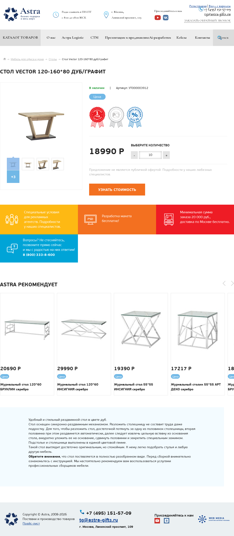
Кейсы (181, 37)
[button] (224, 283)
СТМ (94, 37)
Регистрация (198, 6)
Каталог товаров (20, 37)
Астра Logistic (73, 37)
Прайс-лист (31, 523)
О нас (51, 37)
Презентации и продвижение (127, 37)
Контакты (202, 37)
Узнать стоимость (117, 189)
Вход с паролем (220, 6)
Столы (53, 59)
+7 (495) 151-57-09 (217, 9)
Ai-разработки (160, 37)
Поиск (224, 37)
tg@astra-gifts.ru (218, 14)
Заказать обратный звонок (207, 20)
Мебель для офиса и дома (27, 59)
